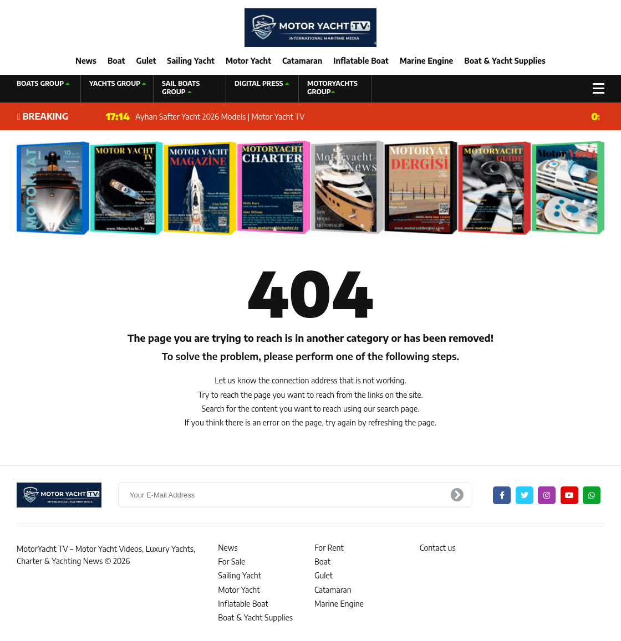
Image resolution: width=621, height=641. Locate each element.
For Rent (329, 547)
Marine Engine (427, 60)
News (85, 60)
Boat (116, 60)
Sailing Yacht (191, 60)
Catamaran (302, 60)
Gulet (146, 60)
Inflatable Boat (360, 60)
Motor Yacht (248, 60)
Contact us (438, 547)
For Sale (231, 561)
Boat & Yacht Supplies (505, 60)
